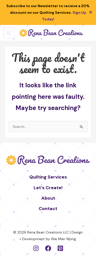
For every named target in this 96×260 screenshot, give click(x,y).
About (48, 198)
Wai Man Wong (63, 239)
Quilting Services (48, 177)
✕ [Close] (90, 12)
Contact (48, 209)
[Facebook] (48, 248)
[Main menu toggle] (9, 33)
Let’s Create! (48, 188)
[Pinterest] (60, 248)
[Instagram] (36, 248)
